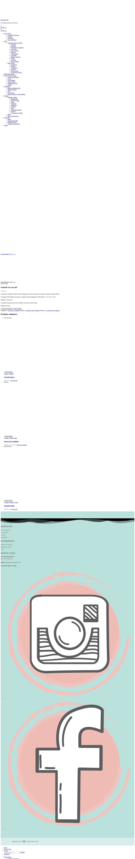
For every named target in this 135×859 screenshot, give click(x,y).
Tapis (12, 102)
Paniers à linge (15, 100)
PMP (24, 745)
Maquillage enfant (9, 74)
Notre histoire (4, 436)
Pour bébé (7, 117)
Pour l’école (7, 33)
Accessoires (11, 93)
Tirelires (13, 107)
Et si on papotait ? (6, 434)
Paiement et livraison (6, 448)
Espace (6, 277)
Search (22, 756)
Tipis (12, 108)
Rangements (14, 99)
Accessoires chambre (17, 113)
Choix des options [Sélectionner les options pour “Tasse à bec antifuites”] (22, 348)
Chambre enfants (12, 97)
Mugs (9, 114)
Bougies (13, 52)
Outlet (6, 125)
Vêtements (7, 86)
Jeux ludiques (11, 80)
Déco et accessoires (13, 116)
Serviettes (14, 49)
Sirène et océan (14, 406)
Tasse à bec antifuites (11, 345)
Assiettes (13, 44)
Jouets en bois (11, 82)
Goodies (13, 69)
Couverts (13, 60)
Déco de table (15, 61)
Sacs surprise (14, 50)
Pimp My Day (5, 20)
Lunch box (11, 38)
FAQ (2, 453)
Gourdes (10, 36)
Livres (9, 78)
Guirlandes (14, 68)
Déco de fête (11, 63)
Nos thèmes (4, 441)
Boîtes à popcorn (15, 57)
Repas (9, 119)
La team (3, 438)
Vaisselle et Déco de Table (15, 43)
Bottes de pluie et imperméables (16, 94)
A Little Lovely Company (33, 214)
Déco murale (14, 71)
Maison (6, 96)
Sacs (9, 91)
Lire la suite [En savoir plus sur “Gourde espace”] (14, 284)
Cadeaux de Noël (12, 83)
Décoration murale (16, 110)
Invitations (14, 64)
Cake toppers (14, 54)
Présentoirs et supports (17, 47)
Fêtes (5, 41)
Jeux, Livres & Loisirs (10, 75)
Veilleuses (14, 105)
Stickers (13, 111)
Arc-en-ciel (11, 214)
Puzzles (10, 85)
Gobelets (13, 46)
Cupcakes (13, 55)
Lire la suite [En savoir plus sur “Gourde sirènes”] (14, 413)
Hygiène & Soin (12, 122)
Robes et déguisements (14, 88)
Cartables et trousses (13, 35)
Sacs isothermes (12, 40)
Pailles (13, 58)
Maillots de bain (12, 89)
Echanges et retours (6, 451)
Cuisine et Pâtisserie (13, 77)
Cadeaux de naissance (14, 124)
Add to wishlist (17, 212)
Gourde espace (9, 281)
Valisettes (13, 103)
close (10, 857)
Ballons (13, 66)
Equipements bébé (13, 121)
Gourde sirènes (9, 409)
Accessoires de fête (16, 72)
